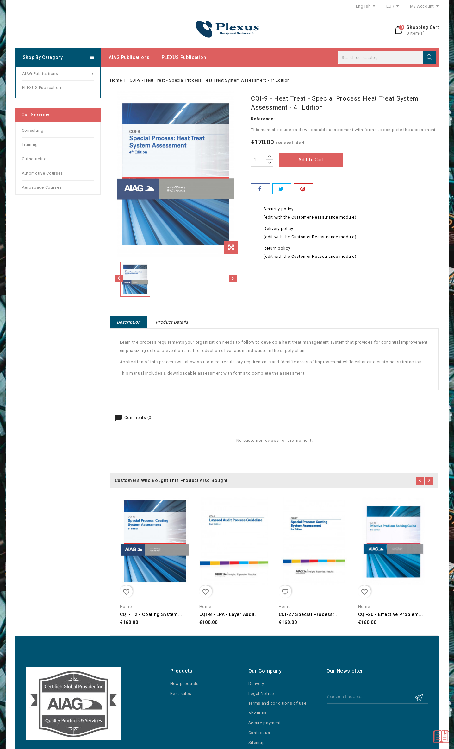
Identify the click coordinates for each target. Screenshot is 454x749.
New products (184, 683)
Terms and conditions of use (277, 703)
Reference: (263, 119)
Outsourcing (34, 158)
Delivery (256, 683)
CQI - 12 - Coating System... (151, 614)
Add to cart (311, 159)
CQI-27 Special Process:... (309, 614)
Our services (36, 114)
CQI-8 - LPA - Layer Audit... (229, 614)
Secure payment (264, 722)
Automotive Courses (42, 173)
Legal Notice (261, 693)
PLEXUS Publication (184, 57)
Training (30, 144)
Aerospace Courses (42, 187)
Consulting (33, 130)
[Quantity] (258, 160)
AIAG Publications (129, 57)
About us (257, 713)
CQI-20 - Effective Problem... (390, 614)
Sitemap (256, 742)
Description (129, 322)
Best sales (180, 693)
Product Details (172, 322)
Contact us (259, 732)
